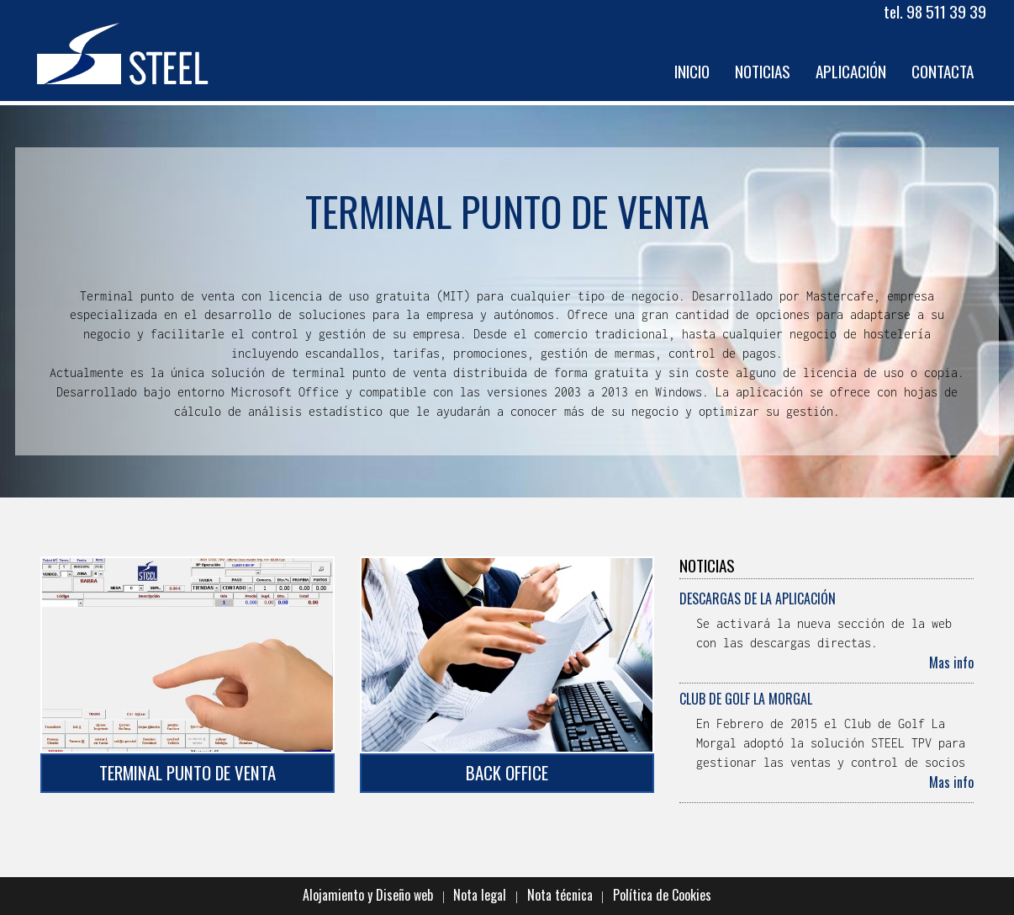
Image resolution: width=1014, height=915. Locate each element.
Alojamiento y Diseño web (368, 895)
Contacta (942, 71)
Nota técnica (560, 895)
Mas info (951, 662)
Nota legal (479, 895)
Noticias (762, 71)
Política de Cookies (662, 895)
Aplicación (851, 71)
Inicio (692, 71)
